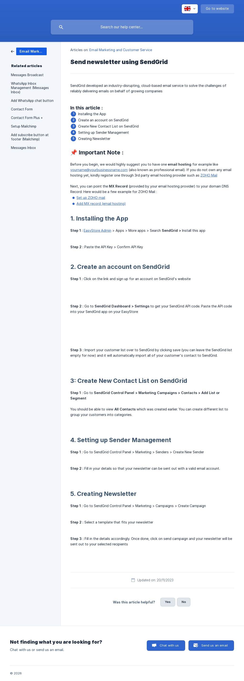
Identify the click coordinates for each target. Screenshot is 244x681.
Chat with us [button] (169, 645)
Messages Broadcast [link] (27, 75)
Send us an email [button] (214, 645)
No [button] (184, 602)
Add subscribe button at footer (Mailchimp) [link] (30, 137)
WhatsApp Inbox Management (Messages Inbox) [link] (30, 88)
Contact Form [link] (22, 109)
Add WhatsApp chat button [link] (32, 101)
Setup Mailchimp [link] (23, 126)
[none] (190, 8)
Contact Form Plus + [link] (27, 118)
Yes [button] (168, 602)
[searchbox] (122, 27)
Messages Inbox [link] (23, 148)
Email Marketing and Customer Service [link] (120, 50)
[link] (29, 51)
